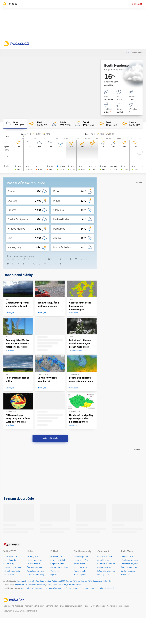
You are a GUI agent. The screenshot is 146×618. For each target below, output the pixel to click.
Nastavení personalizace (118, 606)
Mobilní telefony (27, 588)
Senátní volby (8, 564)
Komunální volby (9, 560)
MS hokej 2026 (32, 557)
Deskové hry (77, 588)
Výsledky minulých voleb (12, 567)
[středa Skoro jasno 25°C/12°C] (61, 123)
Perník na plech (80, 575)
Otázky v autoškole (128, 571)
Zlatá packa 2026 (58, 581)
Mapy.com (20, 581)
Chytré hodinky (97, 588)
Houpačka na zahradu (37, 585)
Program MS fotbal (57, 560)
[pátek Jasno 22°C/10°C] (107, 123)
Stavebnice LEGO (40, 588)
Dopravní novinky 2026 (129, 564)
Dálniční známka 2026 (129, 560)
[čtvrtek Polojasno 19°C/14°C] (84, 123)
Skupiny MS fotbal (57, 564)
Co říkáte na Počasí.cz (13, 606)
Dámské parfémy (55, 588)
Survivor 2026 (71, 581)
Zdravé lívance (79, 564)
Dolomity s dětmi (103, 575)
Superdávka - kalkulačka (102, 581)
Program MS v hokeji (35, 560)
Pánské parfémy (110, 588)
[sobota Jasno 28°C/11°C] (131, 123)
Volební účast (8, 575)
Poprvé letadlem (103, 560)
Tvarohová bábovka (81, 567)
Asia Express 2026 (85, 581)
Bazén (78, 585)
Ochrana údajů (51, 606)
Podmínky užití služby (34, 606)
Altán (55, 585)
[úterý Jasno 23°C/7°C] (38, 123)
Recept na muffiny (81, 560)
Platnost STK (126, 575)
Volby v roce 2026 (10, 557)
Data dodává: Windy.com (71, 606)
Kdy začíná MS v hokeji (35, 575)
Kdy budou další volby (11, 571)
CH (50, 258)
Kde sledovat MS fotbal (59, 567)
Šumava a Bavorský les (106, 564)
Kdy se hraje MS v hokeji (36, 571)
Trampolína (62, 585)
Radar (86, 606)
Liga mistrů (54, 575)
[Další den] (140, 152)
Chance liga (55, 571)
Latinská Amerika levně (106, 571)
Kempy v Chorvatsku (105, 557)
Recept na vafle (80, 571)
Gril (26, 585)
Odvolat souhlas (98, 606)
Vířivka (49, 585)
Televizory (86, 588)
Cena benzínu (45, 581)
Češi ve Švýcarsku (104, 567)
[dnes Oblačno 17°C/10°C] (15, 123)
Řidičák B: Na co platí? (129, 567)
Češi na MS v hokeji (34, 567)
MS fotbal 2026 (56, 557)
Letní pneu (67, 588)
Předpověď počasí (32, 581)
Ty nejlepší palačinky (81, 557)
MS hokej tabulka (33, 564)
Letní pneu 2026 (127, 557)
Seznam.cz (137, 4)
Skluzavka (71, 585)
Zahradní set (19, 585)
